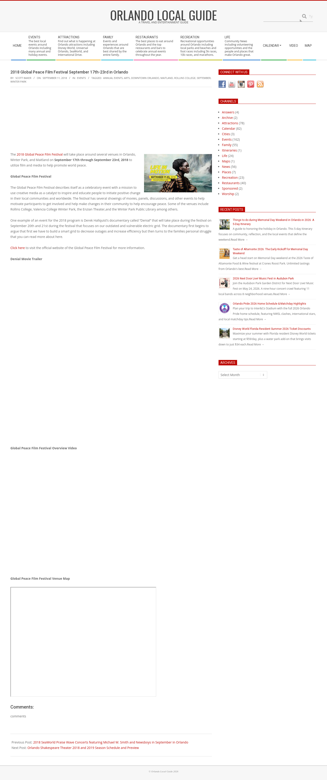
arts (127, 78)
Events (81, 78)
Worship (228, 194)
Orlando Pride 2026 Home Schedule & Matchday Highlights (269, 303)
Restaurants (231, 183)
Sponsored (230, 188)
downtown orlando (145, 78)
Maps (226, 161)
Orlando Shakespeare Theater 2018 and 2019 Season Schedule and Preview (83, 748)
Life (224, 156)
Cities (226, 134)
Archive (227, 117)
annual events (113, 78)
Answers (228, 112)
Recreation (230, 177)
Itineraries (229, 150)
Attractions (230, 123)
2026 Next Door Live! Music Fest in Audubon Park (263, 278)
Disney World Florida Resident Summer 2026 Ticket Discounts (272, 328)
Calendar (228, 128)
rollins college (184, 78)
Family (226, 145)
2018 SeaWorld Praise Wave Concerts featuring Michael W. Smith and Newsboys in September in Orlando (110, 742)
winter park (18, 81)
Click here (17, 248)
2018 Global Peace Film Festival (40, 154)
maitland (167, 78)
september (204, 78)
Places (226, 172)
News (226, 166)
